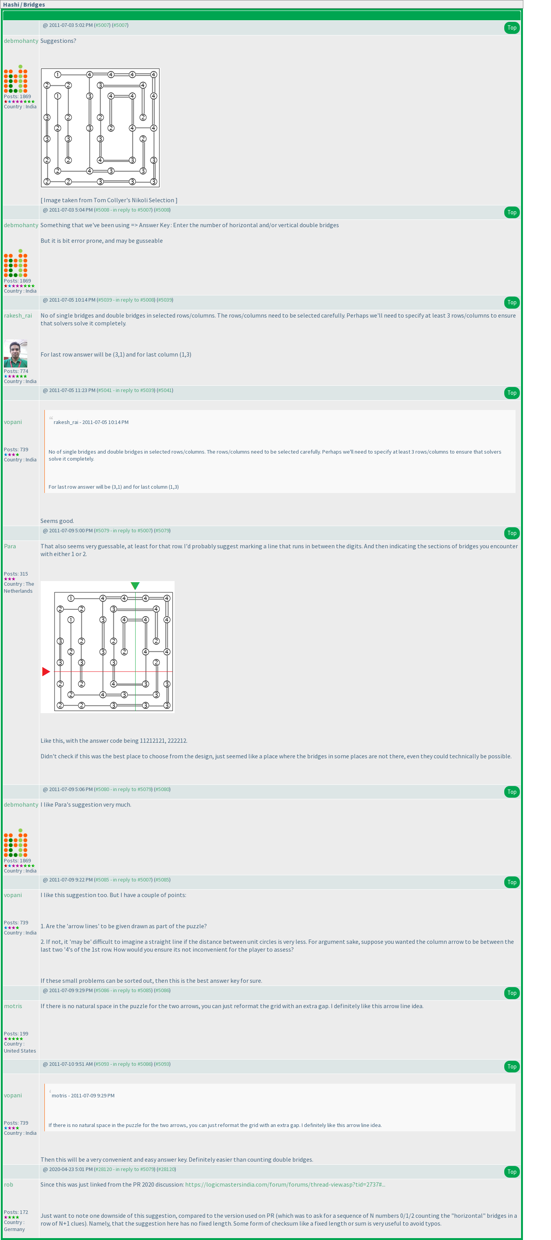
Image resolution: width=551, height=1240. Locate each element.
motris (13, 1006)
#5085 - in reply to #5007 (123, 879)
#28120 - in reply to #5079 (124, 1169)
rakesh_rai (18, 315)
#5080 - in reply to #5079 (123, 789)
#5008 (162, 209)
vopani (13, 422)
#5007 (102, 24)
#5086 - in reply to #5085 (123, 990)
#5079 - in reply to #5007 (123, 530)
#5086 (162, 990)
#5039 (165, 299)
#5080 (162, 789)
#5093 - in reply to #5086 (123, 1063)
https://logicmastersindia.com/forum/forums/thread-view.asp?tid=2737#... (285, 1184)
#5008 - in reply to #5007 (123, 209)
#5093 (162, 1063)
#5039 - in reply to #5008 (126, 299)
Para (10, 546)
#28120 (166, 1169)
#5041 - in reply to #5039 (126, 390)
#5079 (162, 530)
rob (8, 1184)
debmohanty (21, 40)
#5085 (162, 879)
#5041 (165, 390)
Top (512, 27)
